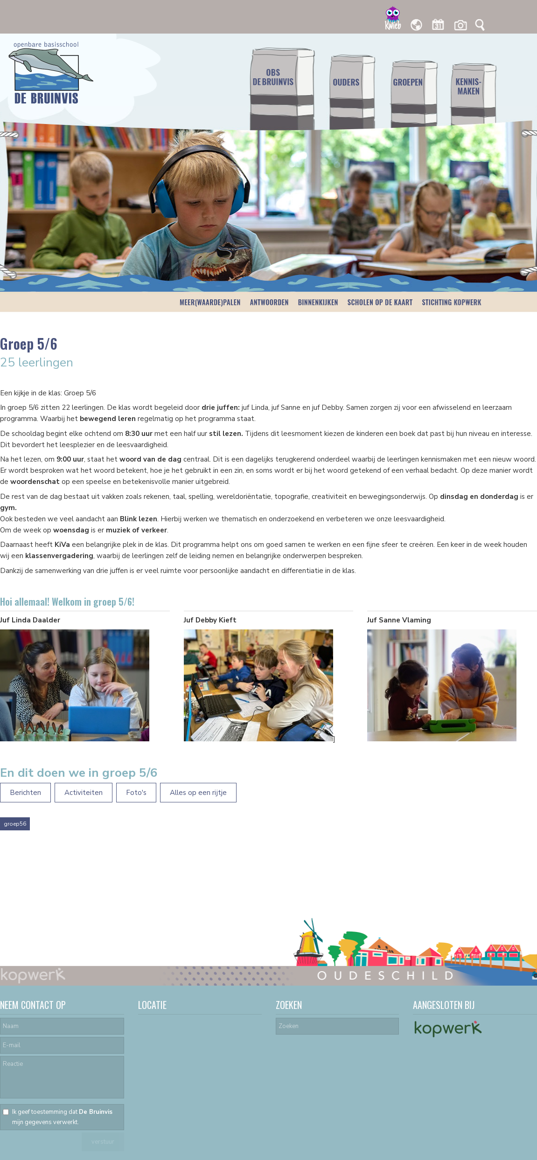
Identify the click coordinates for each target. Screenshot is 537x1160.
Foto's (136, 792)
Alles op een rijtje (198, 792)
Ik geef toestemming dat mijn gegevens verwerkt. (62, 1117)
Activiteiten (83, 792)
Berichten (25, 792)
